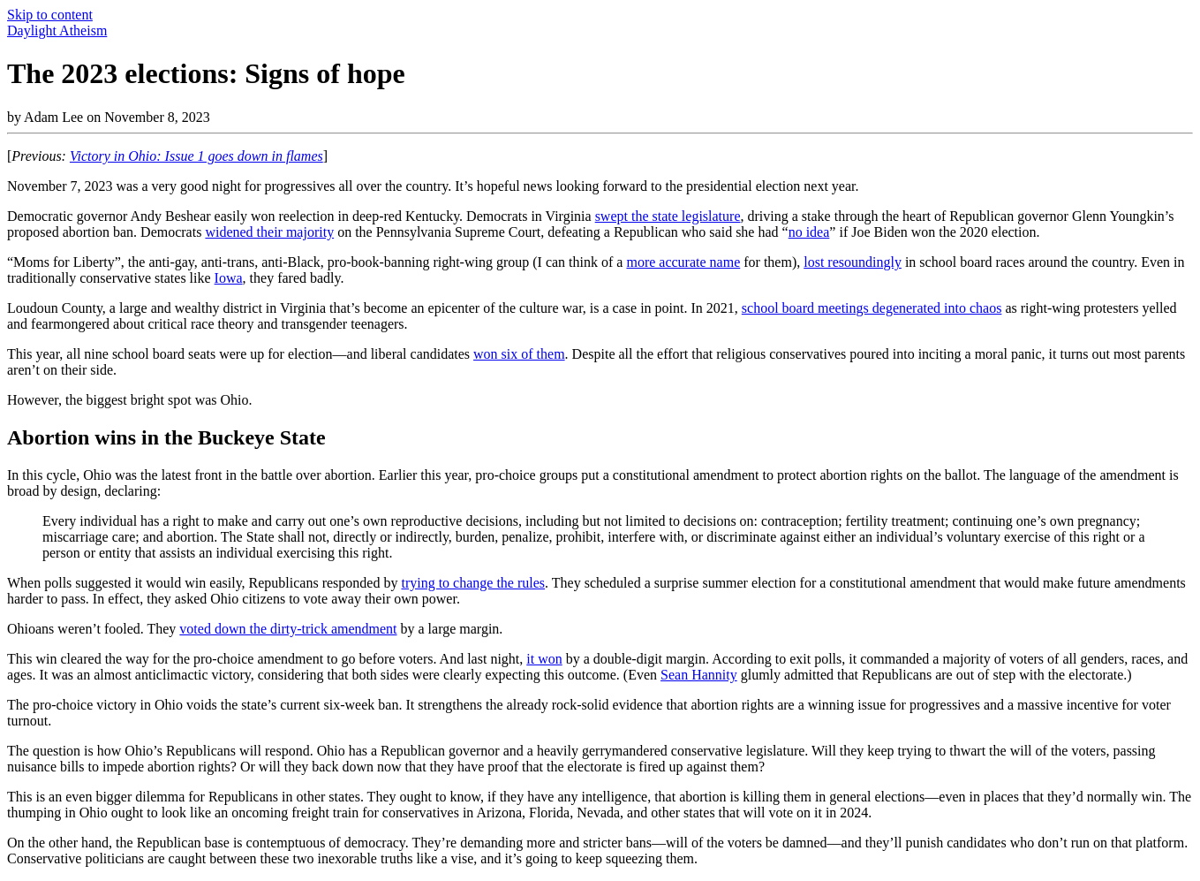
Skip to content (50, 14)
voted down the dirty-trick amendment (287, 628)
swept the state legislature (668, 216)
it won (544, 658)
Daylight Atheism (57, 30)
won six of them (519, 353)
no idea (809, 231)
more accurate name (683, 262)
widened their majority (269, 231)
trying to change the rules (473, 582)
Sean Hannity (698, 674)
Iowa (229, 277)
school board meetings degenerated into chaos (872, 307)
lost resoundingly (853, 262)
